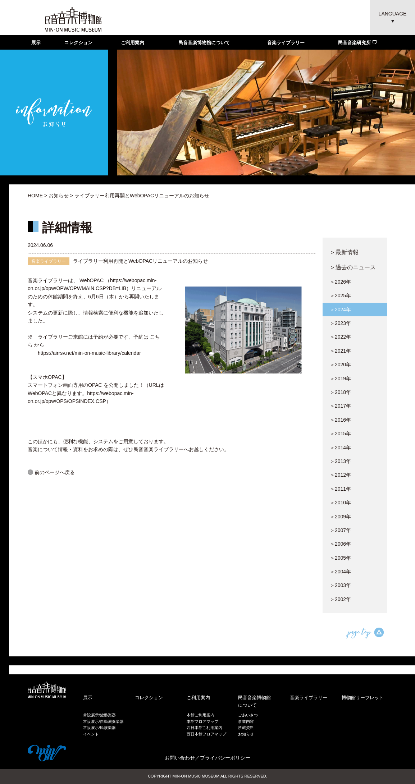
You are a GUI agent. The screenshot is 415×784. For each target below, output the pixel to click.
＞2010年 (340, 502)
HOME (35, 195)
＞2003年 (340, 585)
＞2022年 (340, 337)
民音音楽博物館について (204, 42)
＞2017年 (340, 406)
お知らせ (59, 195)
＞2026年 (340, 282)
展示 (36, 42)
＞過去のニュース (353, 267)
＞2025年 (340, 295)
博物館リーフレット (363, 697)
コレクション (78, 42)
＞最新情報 (344, 252)
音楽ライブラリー (286, 42)
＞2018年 (340, 392)
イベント (91, 734)
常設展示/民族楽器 (99, 727)
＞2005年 (340, 558)
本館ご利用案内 (200, 715)
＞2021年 (340, 351)
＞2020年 (340, 364)
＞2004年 (340, 571)
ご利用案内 (132, 42)
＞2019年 (340, 378)
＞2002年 (340, 599)
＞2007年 (340, 530)
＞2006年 (340, 544)
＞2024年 (340, 309)
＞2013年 (340, 461)
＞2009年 (340, 516)
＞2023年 (340, 323)
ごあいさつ (248, 715)
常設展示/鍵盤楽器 (99, 715)
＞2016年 (340, 420)
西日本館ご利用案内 (204, 727)
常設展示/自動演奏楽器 (103, 721)
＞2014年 (340, 447)
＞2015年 (340, 433)
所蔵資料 (246, 727)
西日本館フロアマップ (206, 734)
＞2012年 (340, 475)
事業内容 (246, 721)
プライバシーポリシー (225, 758)
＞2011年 (340, 489)
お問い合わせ (180, 758)
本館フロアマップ (202, 721)
